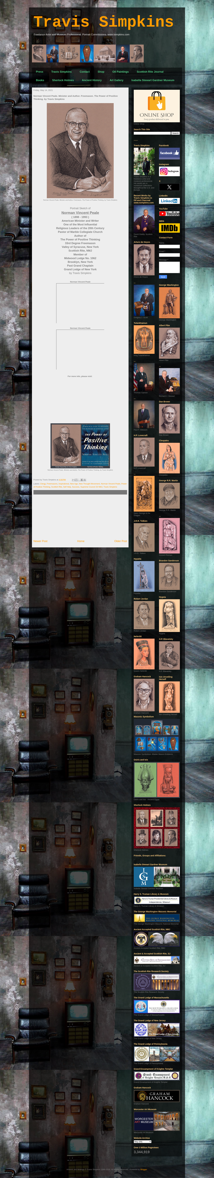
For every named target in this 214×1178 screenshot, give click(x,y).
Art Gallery (116, 80)
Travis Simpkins (103, 22)
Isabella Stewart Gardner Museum (152, 80)
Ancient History (92, 80)
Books (40, 80)
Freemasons (52, 484)
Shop (101, 71)
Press (39, 71)
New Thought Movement (89, 484)
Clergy (43, 484)
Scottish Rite (56, 487)
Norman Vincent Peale (110, 484)
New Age (74, 484)
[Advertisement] (80, 517)
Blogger (143, 1169)
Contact (85, 71)
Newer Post (40, 541)
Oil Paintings (120, 71)
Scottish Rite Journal (150, 71)
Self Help (67, 487)
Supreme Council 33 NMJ (91, 487)
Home (81, 541)
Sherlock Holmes (63, 80)
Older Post (120, 541)
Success (75, 487)
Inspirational (64, 484)
